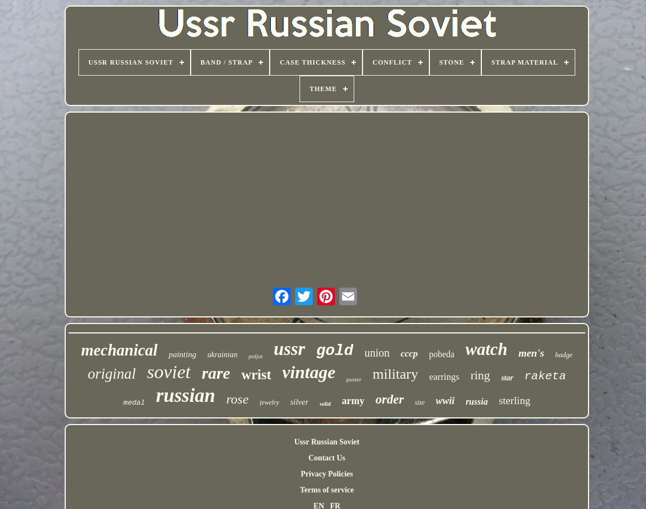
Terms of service (327, 490)
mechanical (119, 350)
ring (480, 375)
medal (134, 403)
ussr (289, 349)
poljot (256, 356)
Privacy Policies (327, 474)
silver (299, 401)
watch (486, 349)
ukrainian (222, 355)
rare (216, 373)
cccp (409, 353)
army (353, 400)
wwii (445, 400)
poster (354, 379)
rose (237, 399)
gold (334, 350)
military (395, 374)
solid (324, 404)
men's (531, 353)
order (389, 399)
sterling (515, 400)
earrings (444, 377)
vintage (308, 372)
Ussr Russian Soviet (327, 442)
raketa (545, 376)
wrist (256, 374)
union (377, 353)
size (420, 402)
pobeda (441, 354)
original (112, 373)
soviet (169, 372)
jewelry (269, 402)
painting (182, 354)
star (507, 378)
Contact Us (326, 458)
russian (185, 395)
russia (477, 401)
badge (564, 355)
